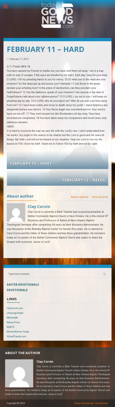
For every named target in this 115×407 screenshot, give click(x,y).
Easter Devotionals (23, 284)
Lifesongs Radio (15, 313)
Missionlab (12, 317)
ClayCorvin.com (15, 308)
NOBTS (10, 327)
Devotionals (17, 290)
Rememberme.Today (18, 331)
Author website (79, 197)
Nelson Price (13, 322)
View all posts (100, 197)
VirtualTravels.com (16, 336)
